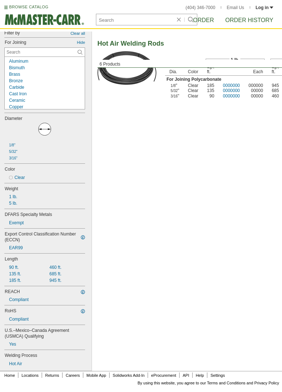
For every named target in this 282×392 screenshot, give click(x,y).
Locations (30, 375)
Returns (52, 375)
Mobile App (96, 375)
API (186, 375)
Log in (264, 7)
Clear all (78, 33)
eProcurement (163, 375)
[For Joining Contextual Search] (44, 52)
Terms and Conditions (226, 383)
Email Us (235, 7)
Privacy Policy (266, 383)
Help (200, 375)
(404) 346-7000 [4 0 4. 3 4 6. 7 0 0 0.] (200, 7)
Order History (249, 20)
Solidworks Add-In (128, 375)
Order (203, 20)
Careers (73, 375)
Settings (217, 375)
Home (9, 375)
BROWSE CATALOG (28, 7)
